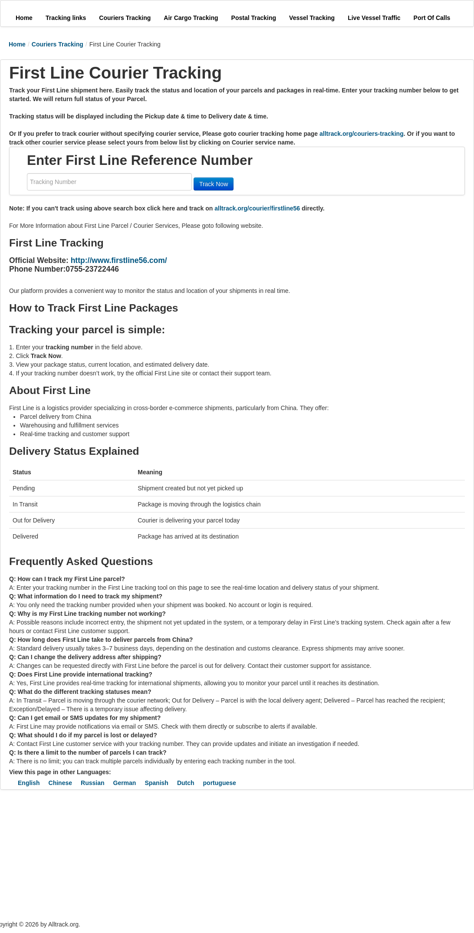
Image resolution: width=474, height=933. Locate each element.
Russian (92, 782)
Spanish (156, 782)
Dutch (185, 782)
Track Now (213, 184)
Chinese (60, 782)
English (29, 782)
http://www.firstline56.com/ (119, 260)
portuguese (219, 782)
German (124, 782)
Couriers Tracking (57, 44)
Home (17, 44)
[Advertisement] (161, 855)
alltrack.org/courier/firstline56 (257, 208)
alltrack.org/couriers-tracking (361, 133)
